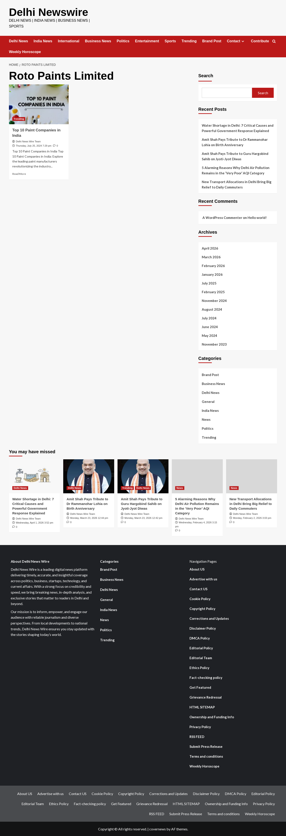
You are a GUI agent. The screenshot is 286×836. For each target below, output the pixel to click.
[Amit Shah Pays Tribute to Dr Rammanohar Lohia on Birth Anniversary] (88, 476)
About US (196, 569)
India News (43, 41)
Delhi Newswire (48, 12)
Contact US (198, 589)
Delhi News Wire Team (28, 141)
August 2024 (212, 309)
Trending (189, 41)
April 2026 (210, 248)
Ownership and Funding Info (211, 717)
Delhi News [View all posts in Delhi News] (20, 487)
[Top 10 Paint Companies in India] (39, 104)
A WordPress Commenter (222, 217)
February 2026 (213, 265)
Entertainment (147, 41)
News (206, 419)
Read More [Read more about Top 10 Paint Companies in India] (19, 173)
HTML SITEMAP (202, 707)
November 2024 (214, 300)
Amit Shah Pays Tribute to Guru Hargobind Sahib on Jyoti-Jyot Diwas (235, 156)
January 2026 (212, 274)
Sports (170, 41)
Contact (236, 41)
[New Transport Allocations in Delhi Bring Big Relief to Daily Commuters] (251, 476)
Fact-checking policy (205, 677)
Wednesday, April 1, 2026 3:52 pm (34, 522)
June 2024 (210, 327)
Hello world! (257, 217)
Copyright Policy (202, 608)
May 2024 (209, 335)
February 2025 (213, 292)
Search (205, 75)
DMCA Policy (199, 638)
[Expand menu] (242, 41)
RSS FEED (196, 736)
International (68, 41)
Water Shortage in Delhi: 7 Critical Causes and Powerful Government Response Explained (237, 128)
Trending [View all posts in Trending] (19, 118)
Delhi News (18, 41)
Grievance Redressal (205, 697)
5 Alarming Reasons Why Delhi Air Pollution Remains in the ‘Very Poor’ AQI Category (235, 170)
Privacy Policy (200, 727)
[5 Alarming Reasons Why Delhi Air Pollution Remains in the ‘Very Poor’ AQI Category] (197, 476)
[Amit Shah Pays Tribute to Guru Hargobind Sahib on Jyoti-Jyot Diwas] (143, 476)
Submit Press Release (206, 746)
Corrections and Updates (209, 618)
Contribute (260, 41)
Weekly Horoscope (25, 51)
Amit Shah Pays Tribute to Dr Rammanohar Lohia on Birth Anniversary (235, 142)
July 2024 (209, 318)
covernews (157, 829)
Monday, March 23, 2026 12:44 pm (89, 517)
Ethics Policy (199, 667)
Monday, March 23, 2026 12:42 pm (143, 517)
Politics (123, 41)
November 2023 (214, 344)
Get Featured (200, 687)
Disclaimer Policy (202, 628)
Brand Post (211, 41)
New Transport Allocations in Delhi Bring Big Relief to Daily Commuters (236, 184)
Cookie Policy (199, 599)
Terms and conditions (206, 756)
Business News (98, 41)
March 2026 (211, 257)
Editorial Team (200, 658)
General (208, 401)
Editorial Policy (201, 648)
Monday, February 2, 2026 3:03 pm (252, 517)
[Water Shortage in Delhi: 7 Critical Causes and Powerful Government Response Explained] (34, 476)
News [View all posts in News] (180, 487)
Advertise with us (203, 579)
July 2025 (209, 283)
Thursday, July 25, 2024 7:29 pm (33, 145)
